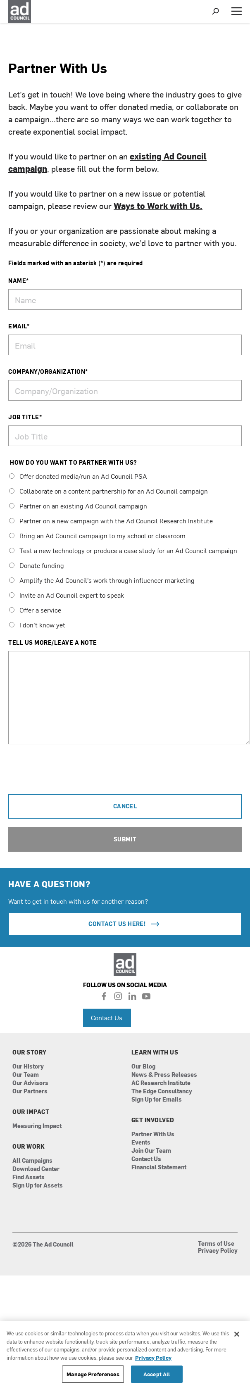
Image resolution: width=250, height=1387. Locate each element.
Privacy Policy (218, 1251)
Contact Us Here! (124, 924)
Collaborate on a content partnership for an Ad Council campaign (108, 490)
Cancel (125, 806)
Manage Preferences (93, 1374)
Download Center (36, 1169)
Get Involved (152, 1120)
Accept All (156, 1374)
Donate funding (36, 565)
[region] (125, 1354)
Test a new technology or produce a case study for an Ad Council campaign (123, 550)
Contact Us (106, 1017)
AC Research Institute (160, 1083)
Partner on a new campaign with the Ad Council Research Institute (111, 520)
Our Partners (30, 1091)
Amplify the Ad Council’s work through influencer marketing (102, 579)
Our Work (28, 1147)
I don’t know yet (37, 624)
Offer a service (35, 609)
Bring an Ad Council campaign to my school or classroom (97, 535)
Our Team (25, 1075)
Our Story (29, 1052)
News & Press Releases (164, 1075)
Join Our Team (151, 1151)
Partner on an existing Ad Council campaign (78, 505)
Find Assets (28, 1177)
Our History (28, 1067)
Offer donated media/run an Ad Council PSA (78, 475)
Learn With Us (155, 1052)
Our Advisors (30, 1083)
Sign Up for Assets (37, 1186)
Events (140, 1143)
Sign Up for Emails (156, 1100)
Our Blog (143, 1067)
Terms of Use (216, 1244)
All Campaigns (32, 1161)
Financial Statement (158, 1167)
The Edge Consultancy (161, 1091)
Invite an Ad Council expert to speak (66, 594)
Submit (125, 839)
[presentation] (71, 774)
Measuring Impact (37, 1126)
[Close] (237, 1334)
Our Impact (30, 1112)
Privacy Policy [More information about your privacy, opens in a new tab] (153, 1357)
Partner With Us (152, 1134)
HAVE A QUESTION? (49, 883)
